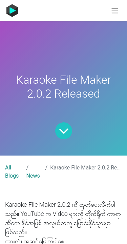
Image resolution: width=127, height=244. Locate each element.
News (33, 175)
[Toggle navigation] (115, 10)
